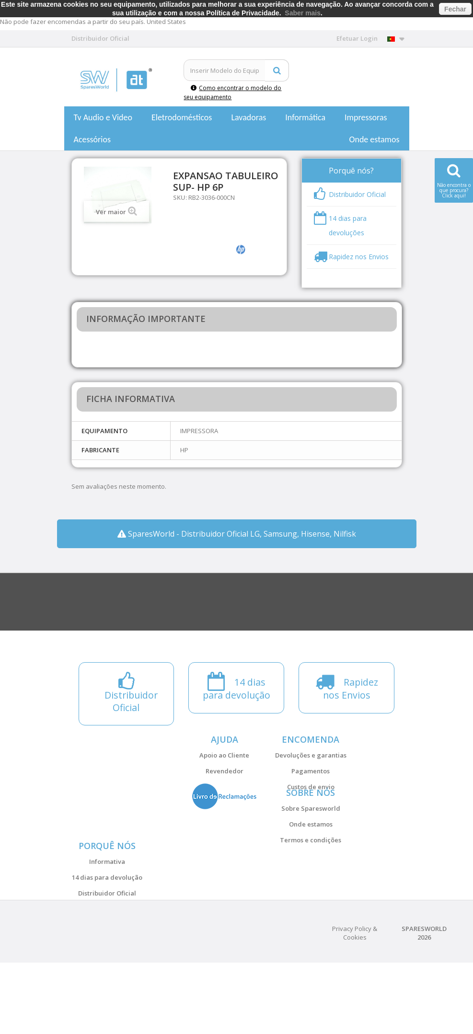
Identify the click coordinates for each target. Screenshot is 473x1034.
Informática (305, 117)
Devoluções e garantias (310, 755)
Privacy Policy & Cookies (354, 1004)
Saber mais (303, 13)
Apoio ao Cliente (224, 755)
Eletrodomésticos (181, 117)
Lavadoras (248, 117)
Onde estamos (374, 139)
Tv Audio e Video (103, 117)
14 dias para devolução (107, 925)
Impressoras (366, 117)
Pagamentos (310, 771)
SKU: (180, 197)
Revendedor (224, 771)
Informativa (107, 909)
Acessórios (92, 139)
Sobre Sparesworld (310, 832)
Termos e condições (310, 864)
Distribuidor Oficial (107, 941)
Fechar (455, 9)
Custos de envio (311, 786)
